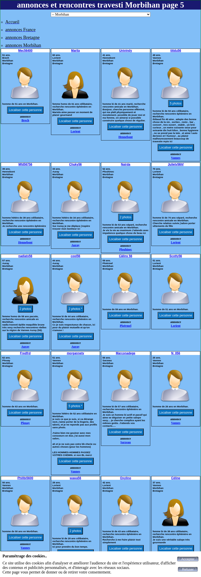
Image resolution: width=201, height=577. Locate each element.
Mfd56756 (25, 164)
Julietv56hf (176, 164)
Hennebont (125, 137)
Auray (75, 245)
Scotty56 (175, 256)
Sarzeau (125, 442)
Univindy (125, 50)
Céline (175, 478)
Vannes (175, 158)
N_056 (175, 353)
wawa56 (75, 478)
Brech (25, 120)
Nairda (125, 164)
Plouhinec (125, 249)
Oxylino (125, 478)
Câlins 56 (125, 256)
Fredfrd (25, 353)
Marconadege (125, 353)
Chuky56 (75, 164)
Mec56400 (25, 50)
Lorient (75, 131)
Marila (75, 50)
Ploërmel (125, 326)
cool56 (75, 256)
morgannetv (75, 353)
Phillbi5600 (25, 478)
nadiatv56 (25, 256)
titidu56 (175, 50)
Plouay (25, 423)
